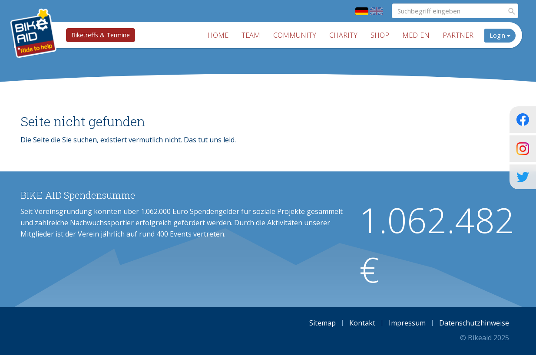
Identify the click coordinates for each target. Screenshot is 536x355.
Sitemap (322, 323)
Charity (343, 35)
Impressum (407, 323)
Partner (458, 35)
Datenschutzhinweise (474, 323)
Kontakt (362, 323)
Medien (416, 35)
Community (294, 35)
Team (251, 35)
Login (500, 35)
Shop (380, 35)
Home (218, 35)
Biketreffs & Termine (100, 35)
